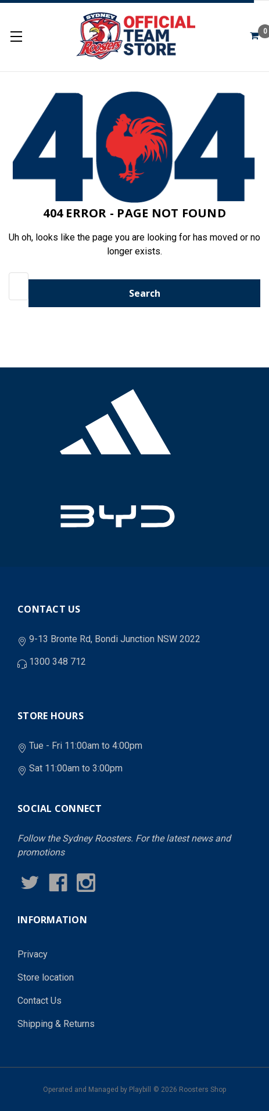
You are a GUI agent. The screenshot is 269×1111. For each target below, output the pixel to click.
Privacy (32, 954)
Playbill (140, 1089)
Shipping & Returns (56, 1023)
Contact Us (39, 1000)
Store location (45, 977)
